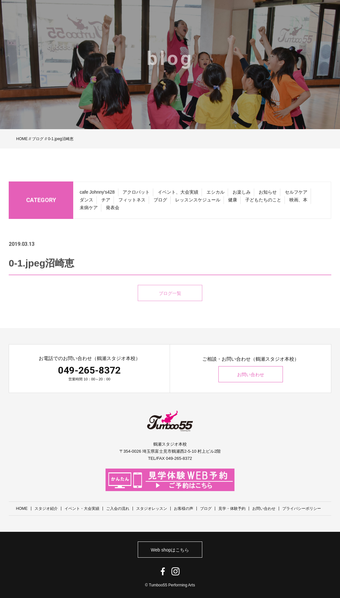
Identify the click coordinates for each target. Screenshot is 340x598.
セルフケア (296, 194)
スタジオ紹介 (46, 508)
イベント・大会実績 (82, 508)
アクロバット (136, 194)
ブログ (38, 139)
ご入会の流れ (117, 508)
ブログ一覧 (170, 300)
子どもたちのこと (263, 201)
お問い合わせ (250, 374)
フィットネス (131, 201)
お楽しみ (242, 194)
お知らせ (268, 194)
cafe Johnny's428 (97, 194)
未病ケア (89, 209)
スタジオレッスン (151, 508)
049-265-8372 (89, 370)
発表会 (112, 209)
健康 (232, 201)
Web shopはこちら (170, 549)
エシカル (215, 194)
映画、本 (298, 201)
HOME (22, 139)
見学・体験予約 (231, 508)
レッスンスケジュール (197, 201)
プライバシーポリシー (301, 508)
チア (105, 201)
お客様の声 (183, 508)
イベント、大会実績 (178, 194)
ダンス (86, 201)
